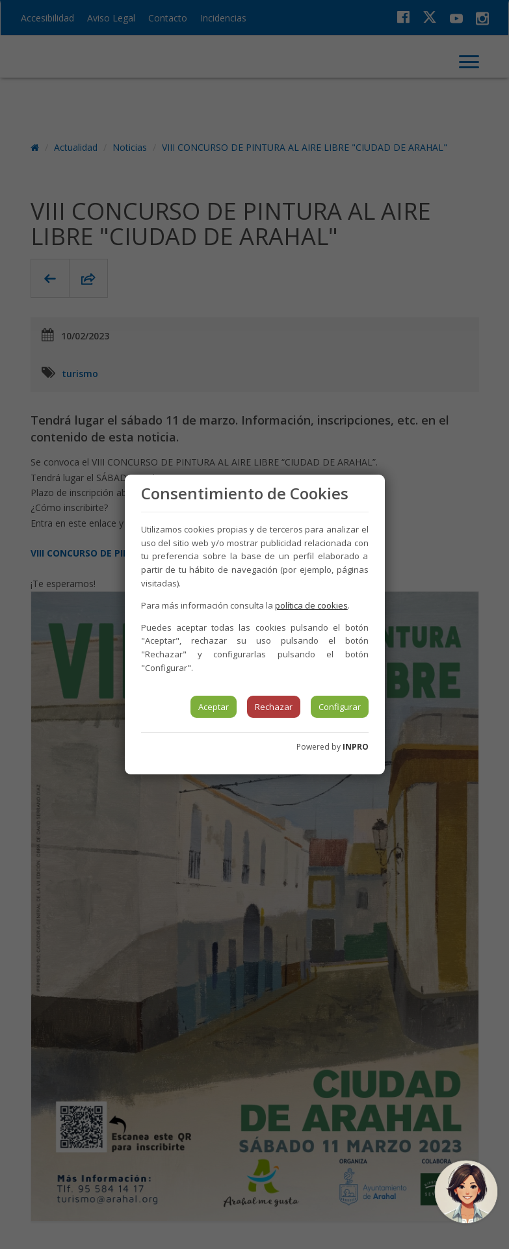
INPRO (356, 746)
